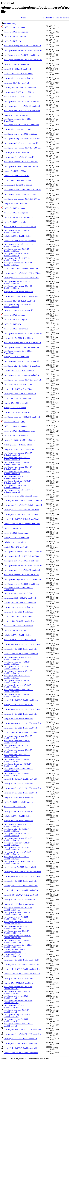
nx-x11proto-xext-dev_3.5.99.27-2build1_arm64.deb (16, 760)
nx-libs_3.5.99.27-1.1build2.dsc (16, 436)
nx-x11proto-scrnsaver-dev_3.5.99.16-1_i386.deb (22, 148)
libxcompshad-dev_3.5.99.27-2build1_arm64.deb (22, 788)
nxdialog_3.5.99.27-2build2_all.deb (17, 816)
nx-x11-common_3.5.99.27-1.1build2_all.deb (21, 496)
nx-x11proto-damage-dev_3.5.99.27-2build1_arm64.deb (17, 765)
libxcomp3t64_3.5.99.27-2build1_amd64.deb (21, 649)
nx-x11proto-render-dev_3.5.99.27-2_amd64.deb (22, 570)
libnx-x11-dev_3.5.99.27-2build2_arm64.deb (20, 1048)
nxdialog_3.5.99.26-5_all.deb (15, 408)
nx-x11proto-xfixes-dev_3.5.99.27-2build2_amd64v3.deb (17, 913)
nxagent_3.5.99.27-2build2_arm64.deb (18, 983)
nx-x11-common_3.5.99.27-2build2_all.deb (20, 867)
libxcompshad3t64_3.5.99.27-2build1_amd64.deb (22, 644)
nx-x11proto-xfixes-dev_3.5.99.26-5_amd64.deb (22, 366)
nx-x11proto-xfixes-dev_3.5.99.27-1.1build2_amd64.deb (17, 459)
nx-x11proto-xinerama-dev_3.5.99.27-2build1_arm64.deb (18, 751)
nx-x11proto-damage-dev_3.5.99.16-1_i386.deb (22, 139)
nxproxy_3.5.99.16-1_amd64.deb (16, 64)
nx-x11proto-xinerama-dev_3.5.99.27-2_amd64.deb (23, 552)
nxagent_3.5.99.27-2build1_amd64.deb (18, 719)
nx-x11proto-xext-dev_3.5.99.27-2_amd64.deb (21, 561)
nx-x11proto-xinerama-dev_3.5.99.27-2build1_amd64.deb (18, 672)
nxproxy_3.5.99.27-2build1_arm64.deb (18, 784)
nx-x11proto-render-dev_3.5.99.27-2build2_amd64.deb (17, 844)
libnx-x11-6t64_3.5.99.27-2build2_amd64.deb (21, 895)
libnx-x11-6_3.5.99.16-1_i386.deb (16, 176)
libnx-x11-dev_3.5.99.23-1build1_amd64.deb (21, 268)
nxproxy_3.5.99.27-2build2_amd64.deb (18, 811)
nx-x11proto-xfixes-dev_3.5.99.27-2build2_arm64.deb (17, 992)
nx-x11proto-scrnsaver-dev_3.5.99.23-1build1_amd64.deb (18, 287)
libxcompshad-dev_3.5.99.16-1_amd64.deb (20, 88)
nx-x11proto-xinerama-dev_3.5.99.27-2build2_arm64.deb (18, 988)
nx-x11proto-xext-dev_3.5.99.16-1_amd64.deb (21, 55)
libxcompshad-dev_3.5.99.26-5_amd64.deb (20, 394)
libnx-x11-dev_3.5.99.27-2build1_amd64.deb (21, 700)
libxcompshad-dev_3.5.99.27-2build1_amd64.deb (22, 709)
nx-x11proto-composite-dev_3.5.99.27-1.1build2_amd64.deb (18, 491)
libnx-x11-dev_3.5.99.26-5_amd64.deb (18, 389)
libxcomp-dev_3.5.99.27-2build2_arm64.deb (20, 1043)
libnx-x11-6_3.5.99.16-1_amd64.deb (17, 69)
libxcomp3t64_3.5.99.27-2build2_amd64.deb (21, 881)
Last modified (48, 18)
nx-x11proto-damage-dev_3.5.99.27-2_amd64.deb (22, 579)
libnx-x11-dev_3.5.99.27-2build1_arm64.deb (20, 779)
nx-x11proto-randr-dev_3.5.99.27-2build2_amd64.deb (16, 848)
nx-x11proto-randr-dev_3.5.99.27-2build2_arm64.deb (16, 1011)
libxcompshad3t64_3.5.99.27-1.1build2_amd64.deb (23, 500)
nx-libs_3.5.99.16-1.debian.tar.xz (16, 36)
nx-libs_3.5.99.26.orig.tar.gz (14, 315)
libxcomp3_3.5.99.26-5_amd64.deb (17, 412)
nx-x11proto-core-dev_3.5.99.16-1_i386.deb (20, 134)
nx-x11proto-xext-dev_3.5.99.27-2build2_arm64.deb (16, 997)
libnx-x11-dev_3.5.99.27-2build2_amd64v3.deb (22, 969)
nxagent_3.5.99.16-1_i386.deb (15, 204)
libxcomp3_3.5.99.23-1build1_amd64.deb (19, 301)
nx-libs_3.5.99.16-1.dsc (12, 41)
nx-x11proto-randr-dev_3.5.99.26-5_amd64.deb (21, 361)
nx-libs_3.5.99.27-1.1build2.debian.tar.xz (19, 431)
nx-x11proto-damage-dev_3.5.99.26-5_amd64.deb (22, 343)
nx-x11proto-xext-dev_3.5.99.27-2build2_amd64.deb (16, 835)
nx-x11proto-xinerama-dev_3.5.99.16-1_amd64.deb (23, 60)
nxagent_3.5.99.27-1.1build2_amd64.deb (19, 449)
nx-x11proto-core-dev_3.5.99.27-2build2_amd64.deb (16, 858)
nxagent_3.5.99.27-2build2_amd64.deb (18, 821)
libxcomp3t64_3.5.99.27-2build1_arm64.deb (20, 728)
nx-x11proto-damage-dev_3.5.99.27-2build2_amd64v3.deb (17, 937)
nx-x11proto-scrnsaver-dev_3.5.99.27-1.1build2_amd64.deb (18, 468)
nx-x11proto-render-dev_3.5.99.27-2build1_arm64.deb (17, 742)
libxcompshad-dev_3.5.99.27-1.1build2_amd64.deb (23, 505)
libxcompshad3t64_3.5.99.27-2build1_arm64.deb (22, 723)
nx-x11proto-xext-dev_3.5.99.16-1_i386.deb (20, 194)
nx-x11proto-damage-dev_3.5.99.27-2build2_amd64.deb (17, 853)
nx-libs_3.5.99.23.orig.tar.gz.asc (16, 213)
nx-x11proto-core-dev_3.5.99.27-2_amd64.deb (21, 584)
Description (64, 18)
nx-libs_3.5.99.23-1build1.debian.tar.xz (18, 217)
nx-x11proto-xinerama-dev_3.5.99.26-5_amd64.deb (23, 333)
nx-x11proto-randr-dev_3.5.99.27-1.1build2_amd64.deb (16, 477)
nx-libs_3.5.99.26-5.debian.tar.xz (16, 329)
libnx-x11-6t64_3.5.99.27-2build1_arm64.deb (21, 732)
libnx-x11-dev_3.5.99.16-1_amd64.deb (18, 74)
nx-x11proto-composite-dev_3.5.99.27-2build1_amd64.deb (18, 691)
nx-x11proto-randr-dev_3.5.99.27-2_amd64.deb (21, 575)
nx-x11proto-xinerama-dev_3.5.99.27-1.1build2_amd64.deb (18, 454)
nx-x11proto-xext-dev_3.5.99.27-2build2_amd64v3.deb (16, 918)
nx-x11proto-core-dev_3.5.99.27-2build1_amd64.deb (16, 695)
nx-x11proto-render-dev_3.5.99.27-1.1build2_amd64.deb (17, 473)
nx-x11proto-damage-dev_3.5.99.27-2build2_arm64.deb (17, 1016)
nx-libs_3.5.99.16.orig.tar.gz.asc (16, 32)
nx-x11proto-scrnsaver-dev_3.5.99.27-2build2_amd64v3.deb (18, 923)
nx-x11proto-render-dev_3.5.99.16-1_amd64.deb (22, 106)
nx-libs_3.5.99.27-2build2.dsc (15, 807)
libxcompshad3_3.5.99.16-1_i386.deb (18, 185)
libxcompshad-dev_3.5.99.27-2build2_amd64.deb (22, 876)
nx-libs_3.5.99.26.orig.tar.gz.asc (16, 320)
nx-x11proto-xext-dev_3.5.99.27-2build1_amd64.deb (16, 681)
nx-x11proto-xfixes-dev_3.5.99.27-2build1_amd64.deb (17, 677)
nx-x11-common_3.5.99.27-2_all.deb (18, 593)
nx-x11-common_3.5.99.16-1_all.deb (18, 97)
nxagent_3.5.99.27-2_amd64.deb (16, 547)
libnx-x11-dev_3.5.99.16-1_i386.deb (17, 180)
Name (23, 18)
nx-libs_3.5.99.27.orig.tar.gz (14, 422)
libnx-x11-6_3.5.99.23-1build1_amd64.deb (20, 241)
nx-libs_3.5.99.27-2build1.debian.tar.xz (18, 626)
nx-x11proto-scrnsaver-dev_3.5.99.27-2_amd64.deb (23, 565)
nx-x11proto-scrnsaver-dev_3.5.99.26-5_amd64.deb (23, 380)
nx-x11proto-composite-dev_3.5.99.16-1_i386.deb (22, 190)
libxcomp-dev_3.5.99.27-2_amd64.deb (18, 612)
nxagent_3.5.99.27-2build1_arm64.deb (18, 797)
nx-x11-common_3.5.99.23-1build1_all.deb (20, 227)
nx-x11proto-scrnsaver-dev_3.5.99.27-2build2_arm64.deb (18, 1002)
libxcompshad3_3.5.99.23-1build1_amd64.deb (21, 278)
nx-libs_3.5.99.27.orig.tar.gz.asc (16, 426)
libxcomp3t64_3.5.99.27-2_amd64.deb (18, 607)
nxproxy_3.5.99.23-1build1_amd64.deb (18, 310)
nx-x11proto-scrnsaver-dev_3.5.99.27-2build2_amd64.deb (18, 839)
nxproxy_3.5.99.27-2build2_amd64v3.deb (19, 900)
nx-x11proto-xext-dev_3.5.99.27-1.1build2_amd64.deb (16, 463)
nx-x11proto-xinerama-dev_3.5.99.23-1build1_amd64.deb (18, 264)
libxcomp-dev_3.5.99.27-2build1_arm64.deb (20, 793)
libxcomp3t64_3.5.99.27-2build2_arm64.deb (20, 1039)
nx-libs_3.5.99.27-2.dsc (12, 528)
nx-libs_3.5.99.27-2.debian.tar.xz (16, 533)
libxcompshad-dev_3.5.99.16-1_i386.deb (19, 157)
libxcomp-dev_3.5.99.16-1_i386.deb (17, 129)
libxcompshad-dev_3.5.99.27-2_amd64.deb (20, 603)
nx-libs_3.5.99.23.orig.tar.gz (14, 208)
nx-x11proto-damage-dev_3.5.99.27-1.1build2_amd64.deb (17, 482)
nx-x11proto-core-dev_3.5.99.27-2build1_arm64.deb (16, 774)
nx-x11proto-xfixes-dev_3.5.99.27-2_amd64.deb (22, 556)
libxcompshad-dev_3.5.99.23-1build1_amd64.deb (22, 273)
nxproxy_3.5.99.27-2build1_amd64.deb (18, 705)
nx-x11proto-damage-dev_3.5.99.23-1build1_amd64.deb (17, 306)
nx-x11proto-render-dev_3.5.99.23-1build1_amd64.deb (17, 282)
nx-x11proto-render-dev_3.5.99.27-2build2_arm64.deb (17, 1006)
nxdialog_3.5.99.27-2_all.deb (15, 542)
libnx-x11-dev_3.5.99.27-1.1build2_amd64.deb (21, 519)
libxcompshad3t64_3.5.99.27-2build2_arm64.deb (22, 1029)
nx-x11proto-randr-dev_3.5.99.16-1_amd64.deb (21, 101)
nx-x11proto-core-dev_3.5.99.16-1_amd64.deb (21, 125)
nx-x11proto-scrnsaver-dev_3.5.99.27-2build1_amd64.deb (18, 658)
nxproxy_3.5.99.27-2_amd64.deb (16, 538)
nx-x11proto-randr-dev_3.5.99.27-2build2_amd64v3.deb (16, 932)
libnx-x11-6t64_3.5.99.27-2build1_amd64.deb (21, 654)
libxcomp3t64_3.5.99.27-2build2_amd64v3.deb (21, 960)
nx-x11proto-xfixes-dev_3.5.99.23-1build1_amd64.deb (17, 259)
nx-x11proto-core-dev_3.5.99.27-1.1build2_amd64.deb (16, 487)
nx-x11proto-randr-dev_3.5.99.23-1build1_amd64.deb (16, 250)
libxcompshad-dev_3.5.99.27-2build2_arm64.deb (22, 1034)
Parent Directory (10, 23)
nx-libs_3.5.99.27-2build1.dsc (15, 630)
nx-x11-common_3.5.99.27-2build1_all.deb (20, 640)
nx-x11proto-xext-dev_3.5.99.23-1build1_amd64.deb (16, 255)
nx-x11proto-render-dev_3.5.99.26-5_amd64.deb (22, 417)
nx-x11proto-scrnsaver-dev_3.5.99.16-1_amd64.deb (23, 50)
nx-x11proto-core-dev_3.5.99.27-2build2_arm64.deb (16, 1020)
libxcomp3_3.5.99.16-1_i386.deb (16, 152)
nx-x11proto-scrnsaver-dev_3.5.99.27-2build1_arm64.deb (18, 737)
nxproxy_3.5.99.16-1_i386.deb (15, 171)
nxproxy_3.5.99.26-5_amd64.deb (16, 357)
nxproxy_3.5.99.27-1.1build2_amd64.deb (19, 440)
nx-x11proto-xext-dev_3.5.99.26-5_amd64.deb (21, 347)
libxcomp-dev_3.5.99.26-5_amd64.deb (18, 338)
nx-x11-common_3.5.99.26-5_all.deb (18, 384)
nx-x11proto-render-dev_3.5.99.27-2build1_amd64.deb (17, 663)
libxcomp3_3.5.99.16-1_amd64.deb (17, 83)
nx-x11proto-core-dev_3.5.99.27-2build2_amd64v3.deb (16, 941)
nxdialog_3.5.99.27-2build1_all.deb (17, 635)
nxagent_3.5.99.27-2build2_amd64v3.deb (19, 904)
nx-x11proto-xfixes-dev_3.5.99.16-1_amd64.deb (22, 111)
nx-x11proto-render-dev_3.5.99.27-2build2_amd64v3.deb (17, 927)
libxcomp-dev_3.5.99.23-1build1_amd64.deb (21, 296)
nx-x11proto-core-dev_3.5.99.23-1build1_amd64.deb (16, 231)
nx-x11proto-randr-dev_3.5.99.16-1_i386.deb (21, 162)
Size (57, 18)
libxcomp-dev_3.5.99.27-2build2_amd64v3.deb (21, 965)
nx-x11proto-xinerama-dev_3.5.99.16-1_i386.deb (22, 199)
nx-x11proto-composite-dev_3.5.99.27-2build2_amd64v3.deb (18, 946)
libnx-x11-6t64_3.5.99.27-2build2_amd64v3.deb (22, 974)
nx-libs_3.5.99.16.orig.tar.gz (14, 27)
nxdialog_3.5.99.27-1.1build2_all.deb (18, 445)
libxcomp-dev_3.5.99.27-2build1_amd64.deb (21, 714)
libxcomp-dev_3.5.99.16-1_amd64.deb (18, 78)
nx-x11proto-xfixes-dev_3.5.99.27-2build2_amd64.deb (17, 830)
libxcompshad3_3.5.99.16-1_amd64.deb (19, 92)
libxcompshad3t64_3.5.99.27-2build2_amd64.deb (22, 872)
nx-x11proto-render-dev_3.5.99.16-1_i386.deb (21, 143)
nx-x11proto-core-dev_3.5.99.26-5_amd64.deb (21, 375)
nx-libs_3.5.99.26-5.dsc (12, 324)
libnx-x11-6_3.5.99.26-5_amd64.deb (17, 398)
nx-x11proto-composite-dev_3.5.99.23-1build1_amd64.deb (18, 245)
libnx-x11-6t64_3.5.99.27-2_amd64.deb (18, 621)
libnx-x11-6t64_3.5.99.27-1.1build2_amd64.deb (22, 524)
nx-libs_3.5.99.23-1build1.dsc (15, 222)
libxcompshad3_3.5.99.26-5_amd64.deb (19, 371)
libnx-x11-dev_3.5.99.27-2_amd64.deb (18, 616)
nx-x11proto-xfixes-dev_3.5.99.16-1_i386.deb (21, 166)
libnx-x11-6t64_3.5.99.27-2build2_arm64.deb (21, 1053)
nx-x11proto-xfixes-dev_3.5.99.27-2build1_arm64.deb (17, 756)
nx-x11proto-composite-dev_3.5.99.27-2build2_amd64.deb (18, 862)
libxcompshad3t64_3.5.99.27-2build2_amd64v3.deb (15, 951)
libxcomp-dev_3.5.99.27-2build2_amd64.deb (21, 886)
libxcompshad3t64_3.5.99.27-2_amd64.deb (20, 598)
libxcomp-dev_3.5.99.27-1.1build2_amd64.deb (21, 514)
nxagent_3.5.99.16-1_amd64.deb (16, 115)
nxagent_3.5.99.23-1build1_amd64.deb (18, 292)
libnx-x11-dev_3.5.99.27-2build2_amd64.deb (21, 890)
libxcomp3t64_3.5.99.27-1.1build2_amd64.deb (21, 510)
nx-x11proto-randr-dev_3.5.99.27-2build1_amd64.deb (16, 668)
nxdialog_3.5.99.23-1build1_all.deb (17, 236)
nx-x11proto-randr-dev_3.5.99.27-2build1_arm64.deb (16, 746)
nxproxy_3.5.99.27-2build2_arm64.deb (18, 978)
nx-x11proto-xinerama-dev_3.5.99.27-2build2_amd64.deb (18, 825)
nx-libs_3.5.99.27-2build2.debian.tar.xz (18, 802)
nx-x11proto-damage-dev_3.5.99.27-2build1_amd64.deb (17, 686)
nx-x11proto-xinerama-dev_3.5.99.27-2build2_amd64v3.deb (18, 909)
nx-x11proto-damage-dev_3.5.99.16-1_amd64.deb (22, 46)
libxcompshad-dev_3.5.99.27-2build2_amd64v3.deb (15, 955)
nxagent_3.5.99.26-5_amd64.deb (16, 403)
